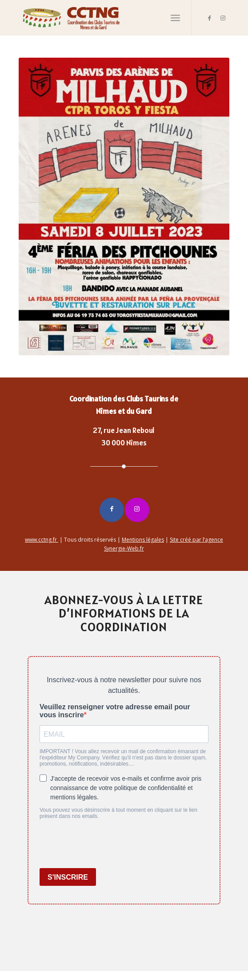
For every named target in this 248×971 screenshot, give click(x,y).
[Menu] (175, 17)
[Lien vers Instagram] (222, 18)
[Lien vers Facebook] (209, 18)
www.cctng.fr (41, 539)
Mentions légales (143, 539)
